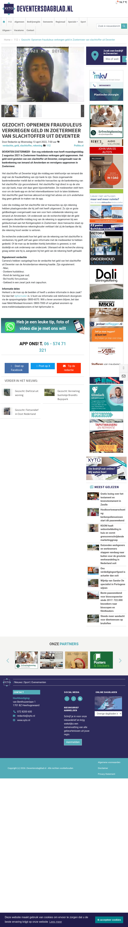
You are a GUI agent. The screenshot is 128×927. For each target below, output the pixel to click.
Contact (30, 30)
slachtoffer (26, 145)
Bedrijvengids (33, 22)
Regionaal (60, 22)
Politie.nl (79, 145)
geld (16, 145)
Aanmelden (73, 798)
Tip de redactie (69, 368)
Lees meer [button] (55, 921)
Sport (83, 22)
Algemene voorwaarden (109, 819)
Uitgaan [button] (6, 30)
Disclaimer (103, 825)
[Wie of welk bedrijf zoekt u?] (112, 59)
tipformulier (20, 296)
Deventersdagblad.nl (45, 9)
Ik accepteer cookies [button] (109, 919)
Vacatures (19, 30)
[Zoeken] (124, 26)
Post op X (42, 366)
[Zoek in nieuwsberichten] (109, 26)
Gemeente (48, 22)
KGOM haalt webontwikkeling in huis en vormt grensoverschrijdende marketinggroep (112, 533)
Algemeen (19, 22)
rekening (37, 145)
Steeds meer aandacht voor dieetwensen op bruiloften (112, 664)
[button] (3, 111)
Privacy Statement (106, 831)
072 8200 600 (24, 768)
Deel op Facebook (17, 368)
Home (7, 39)
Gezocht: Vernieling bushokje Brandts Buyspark (69, 395)
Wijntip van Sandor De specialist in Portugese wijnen (112, 584)
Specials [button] (72, 22)
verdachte (8, 145)
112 (10, 22)
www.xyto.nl (23, 777)
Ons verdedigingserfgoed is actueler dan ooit (112, 572)
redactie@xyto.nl (26, 772)
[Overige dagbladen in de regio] (108, 761)
